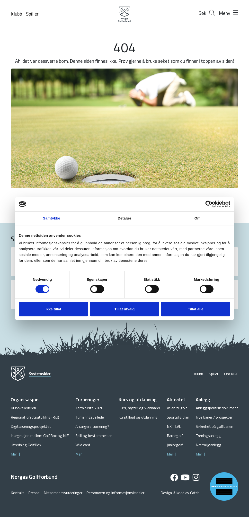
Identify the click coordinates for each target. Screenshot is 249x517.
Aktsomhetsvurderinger (63, 493)
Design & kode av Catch (179, 493)
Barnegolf (175, 435)
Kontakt (17, 493)
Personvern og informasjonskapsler (115, 493)
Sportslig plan (178, 417)
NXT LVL (174, 426)
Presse (34, 493)
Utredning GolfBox (26, 445)
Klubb (16, 14)
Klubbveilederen (23, 408)
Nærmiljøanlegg (208, 445)
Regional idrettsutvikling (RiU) (35, 417)
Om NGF (231, 374)
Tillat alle (196, 309)
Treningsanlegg (208, 435)
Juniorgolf (175, 445)
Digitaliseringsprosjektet (31, 426)
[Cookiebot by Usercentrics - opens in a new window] (209, 204)
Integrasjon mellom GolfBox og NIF (40, 435)
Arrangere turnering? (92, 426)
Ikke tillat (53, 309)
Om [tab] (197, 218)
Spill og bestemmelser (93, 435)
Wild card (82, 445)
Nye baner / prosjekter (214, 417)
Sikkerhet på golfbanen (214, 426)
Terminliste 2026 (89, 408)
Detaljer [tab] (124, 218)
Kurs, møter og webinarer (139, 408)
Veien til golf (177, 408)
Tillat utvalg (124, 309)
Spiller (32, 14)
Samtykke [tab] (51, 218)
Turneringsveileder (90, 417)
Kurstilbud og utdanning (138, 417)
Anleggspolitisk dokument (217, 408)
